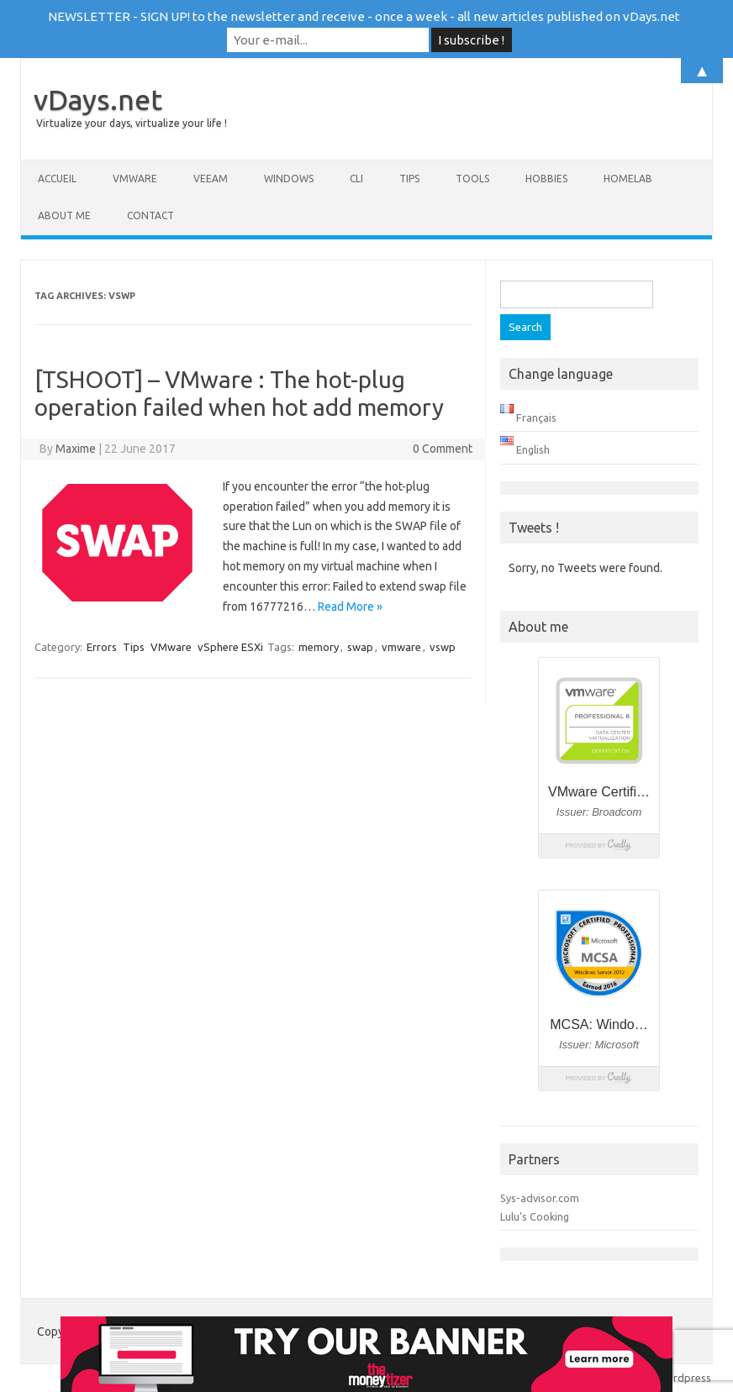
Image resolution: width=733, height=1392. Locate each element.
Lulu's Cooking (534, 1216)
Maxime (75, 448)
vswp (443, 647)
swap (360, 647)
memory (318, 647)
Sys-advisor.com (539, 1198)
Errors (102, 647)
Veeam (210, 178)
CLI (356, 178)
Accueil (57, 178)
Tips (409, 178)
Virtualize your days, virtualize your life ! (131, 123)
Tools (472, 178)
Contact (150, 215)
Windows (289, 178)
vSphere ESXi (230, 647)
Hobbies (546, 178)
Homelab (628, 178)
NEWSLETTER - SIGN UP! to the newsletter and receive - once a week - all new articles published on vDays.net (364, 16)
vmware (401, 647)
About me (64, 215)
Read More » (350, 606)
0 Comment (442, 448)
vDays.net (98, 99)
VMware (135, 178)
